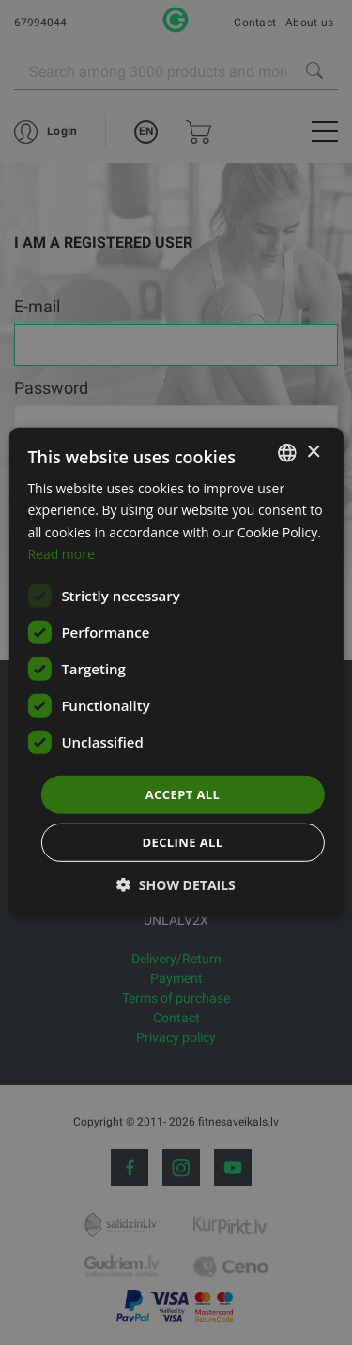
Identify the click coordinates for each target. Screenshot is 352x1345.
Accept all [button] (183, 794)
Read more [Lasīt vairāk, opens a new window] (60, 553)
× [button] (313, 452)
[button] (176, 885)
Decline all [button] (182, 842)
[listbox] (287, 453)
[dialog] (175, 672)
